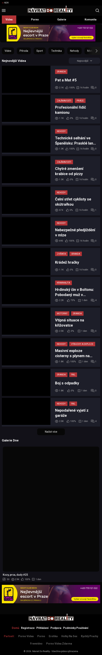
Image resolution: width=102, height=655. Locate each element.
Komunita (90, 19)
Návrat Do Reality (41, 651)
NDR (5, 2)
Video (8, 50)
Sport (39, 50)
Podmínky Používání (75, 627)
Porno (35, 19)
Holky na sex (69, 636)
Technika (56, 50)
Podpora (55, 627)
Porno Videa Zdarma (59, 643)
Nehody (74, 50)
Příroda (24, 50)
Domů (15, 627)
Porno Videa (26, 636)
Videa (9, 19)
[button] (93, 51)
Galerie (61, 19)
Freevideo (36, 643)
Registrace (28, 627)
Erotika (53, 636)
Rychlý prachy (89, 636)
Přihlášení (42, 627)
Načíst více (51, 432)
